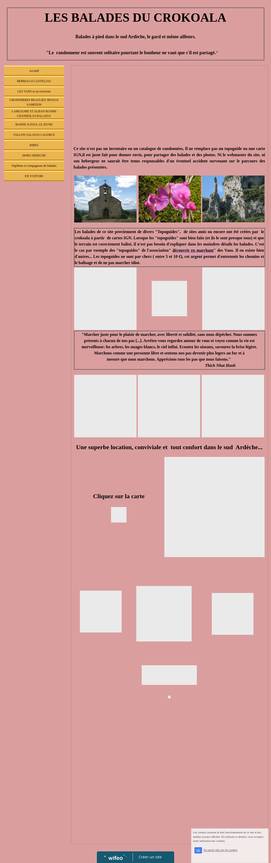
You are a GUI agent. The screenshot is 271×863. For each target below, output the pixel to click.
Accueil (34, 71)
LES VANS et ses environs (34, 91)
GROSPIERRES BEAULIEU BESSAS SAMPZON (34, 102)
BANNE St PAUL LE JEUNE (34, 124)
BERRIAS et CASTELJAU (34, 81)
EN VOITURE (34, 176)
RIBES (34, 145)
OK (200, 851)
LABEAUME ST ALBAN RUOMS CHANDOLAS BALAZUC (34, 113)
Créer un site (150, 856)
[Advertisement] (34, 287)
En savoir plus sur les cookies (223, 851)
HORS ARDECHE (34, 155)
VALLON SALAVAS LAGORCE (34, 135)
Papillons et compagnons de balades (34, 166)
